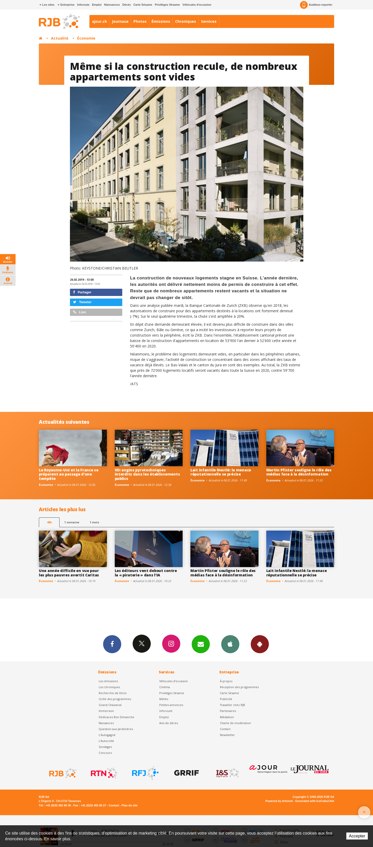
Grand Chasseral (110, 705)
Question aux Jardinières (116, 729)
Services (209, 21)
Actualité (59, 38)
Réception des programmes (239, 687)
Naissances (112, 4)
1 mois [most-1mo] (94, 522)
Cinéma (164, 687)
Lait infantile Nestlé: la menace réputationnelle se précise (220, 472)
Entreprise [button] (66, 4)
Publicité (226, 699)
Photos (140, 21)
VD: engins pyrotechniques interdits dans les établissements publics (147, 474)
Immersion (106, 710)
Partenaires (228, 710)
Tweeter (82, 302)
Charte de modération (235, 723)
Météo (163, 699)
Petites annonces (171, 705)
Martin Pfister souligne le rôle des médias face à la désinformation (299, 472)
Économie (86, 38)
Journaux (120, 21)
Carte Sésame (142, 4)
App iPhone (230, 644)
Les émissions (108, 681)
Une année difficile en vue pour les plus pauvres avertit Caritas (69, 572)
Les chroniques (109, 687)
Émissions (161, 21)
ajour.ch (99, 21)
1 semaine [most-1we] (71, 522)
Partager (82, 292)
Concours (105, 752)
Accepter (357, 836)
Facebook (112, 644)
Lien (79, 312)
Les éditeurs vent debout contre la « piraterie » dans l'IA (146, 572)
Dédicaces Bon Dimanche (116, 717)
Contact (225, 729)
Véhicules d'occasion (196, 4)
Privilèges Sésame (167, 4)
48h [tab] (49, 522)
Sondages (105, 746)
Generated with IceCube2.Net (314, 801)
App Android (260, 644)
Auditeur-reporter (316, 5)
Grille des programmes (115, 699)
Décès (127, 4)
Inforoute (83, 4)
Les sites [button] (46, 4)
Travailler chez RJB (232, 705)
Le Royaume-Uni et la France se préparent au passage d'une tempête (68, 474)
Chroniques (185, 21)
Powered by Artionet (279, 801)
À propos (226, 681)
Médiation (227, 717)
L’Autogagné (107, 735)
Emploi (97, 4)
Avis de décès (168, 723)
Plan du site (130, 805)
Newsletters (201, 644)
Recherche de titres (112, 693)
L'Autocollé (106, 740)
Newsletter (227, 735)
